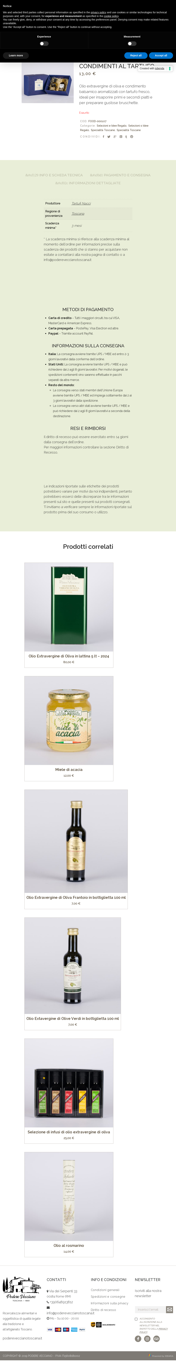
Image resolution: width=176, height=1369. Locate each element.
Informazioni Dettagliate (88, 192)
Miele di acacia (69, 778)
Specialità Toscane (103, 130)
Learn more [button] (16, 55)
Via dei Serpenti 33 (63, 1300)
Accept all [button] (161, 55)
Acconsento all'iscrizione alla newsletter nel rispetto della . (153, 1334)
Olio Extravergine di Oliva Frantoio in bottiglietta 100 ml (76, 906)
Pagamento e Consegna (87, 183)
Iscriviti (169, 1318)
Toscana (77, 222)
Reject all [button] (135, 55)
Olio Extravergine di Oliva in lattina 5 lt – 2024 (69, 665)
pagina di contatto (105, 263)
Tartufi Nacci (81, 212)
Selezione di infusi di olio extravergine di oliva (69, 1141)
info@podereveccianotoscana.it (67, 268)
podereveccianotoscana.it (22, 1347)
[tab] (88, 175)
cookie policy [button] (111, 16)
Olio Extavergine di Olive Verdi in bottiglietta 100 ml (72, 1027)
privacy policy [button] (98, 12)
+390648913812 (61, 1311)
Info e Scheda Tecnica (88, 175)
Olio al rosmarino (69, 1254)
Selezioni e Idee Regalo (112, 125)
